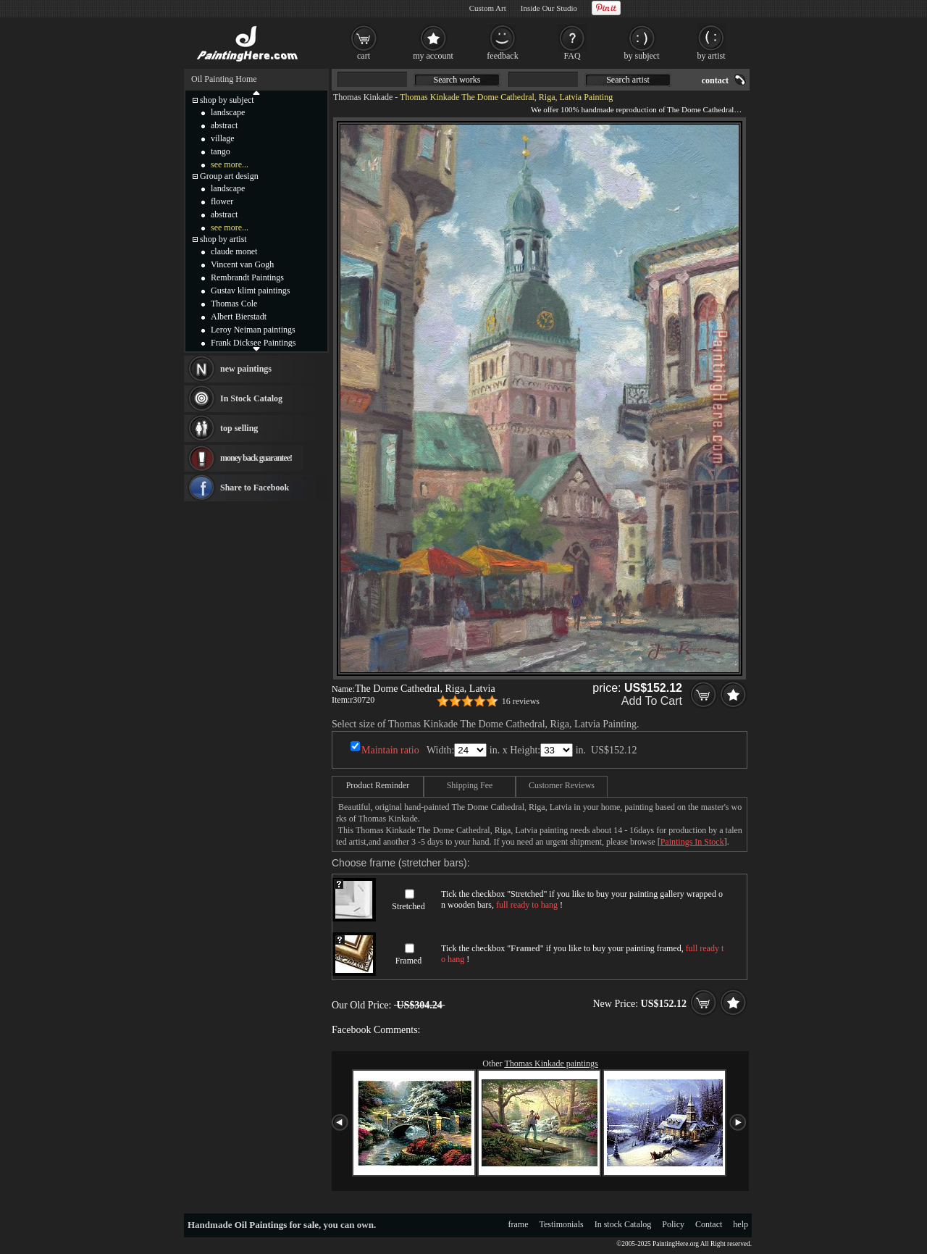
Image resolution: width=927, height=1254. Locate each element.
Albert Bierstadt (239, 317)
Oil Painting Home (224, 79)
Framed (408, 961)
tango (220, 151)
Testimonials (562, 1224)
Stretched (408, 906)
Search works (457, 80)
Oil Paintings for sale (277, 1224)
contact (715, 80)
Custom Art (487, 8)
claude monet (234, 251)
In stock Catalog (623, 1224)
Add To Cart (651, 701)
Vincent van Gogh (242, 264)
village (223, 138)
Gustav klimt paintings (250, 290)
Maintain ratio (390, 750)
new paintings (246, 369)
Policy (673, 1224)
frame (518, 1224)
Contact (708, 1224)
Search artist (628, 80)
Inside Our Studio (549, 8)
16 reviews (521, 701)
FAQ (571, 56)
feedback (502, 56)
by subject (642, 56)
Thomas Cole (234, 303)
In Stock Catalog (251, 398)
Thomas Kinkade (363, 97)
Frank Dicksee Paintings (253, 343)
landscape (228, 112)
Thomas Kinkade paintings (550, 1063)
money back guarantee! (256, 458)
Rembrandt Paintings (247, 277)
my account (433, 56)
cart (363, 56)
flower (222, 201)
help (740, 1224)
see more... (229, 164)
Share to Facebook (254, 487)
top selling (239, 428)
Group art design (229, 176)
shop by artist (223, 239)
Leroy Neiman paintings (253, 330)
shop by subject (227, 100)
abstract (224, 125)
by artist (711, 56)
